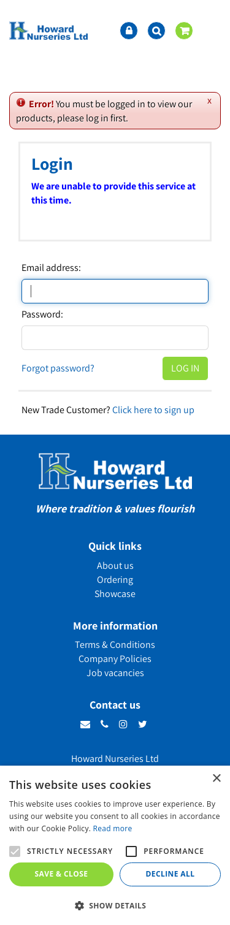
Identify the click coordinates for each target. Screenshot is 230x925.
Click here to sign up (153, 409)
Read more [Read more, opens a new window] (112, 828)
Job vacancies (115, 672)
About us (115, 565)
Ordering (115, 579)
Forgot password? (57, 368)
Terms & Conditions (115, 644)
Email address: (51, 268)
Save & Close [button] (61, 874)
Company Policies (115, 658)
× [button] (216, 778)
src (156, 30)
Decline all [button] (170, 874)
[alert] (115, 845)
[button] (115, 905)
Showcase (115, 593)
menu (211, 30)
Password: (42, 314)
